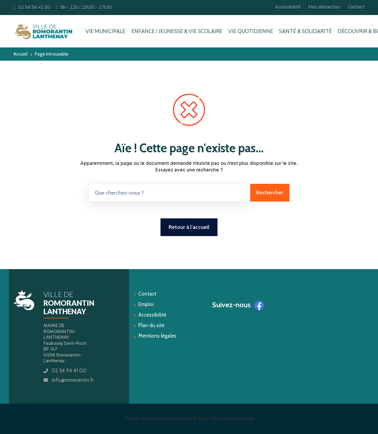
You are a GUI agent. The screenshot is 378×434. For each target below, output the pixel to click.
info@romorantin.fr (73, 380)
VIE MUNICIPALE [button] (105, 31)
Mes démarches (324, 7)
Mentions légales (157, 336)
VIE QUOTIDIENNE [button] (250, 31)
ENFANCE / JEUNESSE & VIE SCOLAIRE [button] (176, 31)
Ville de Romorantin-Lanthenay (158, 418)
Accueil (20, 54)
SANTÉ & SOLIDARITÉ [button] (305, 31)
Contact (356, 7)
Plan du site (151, 325)
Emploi (146, 304)
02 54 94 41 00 (32, 7)
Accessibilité (288, 7)
